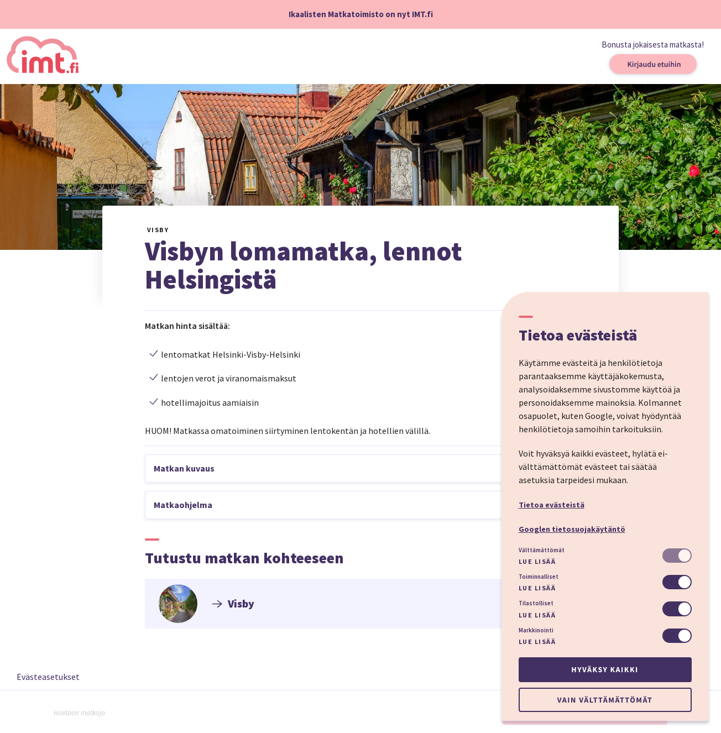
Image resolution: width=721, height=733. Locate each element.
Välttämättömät (542, 550)
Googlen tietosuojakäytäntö (572, 529)
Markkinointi (536, 630)
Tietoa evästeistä (551, 505)
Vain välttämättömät (604, 700)
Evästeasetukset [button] (48, 676)
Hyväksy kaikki (604, 669)
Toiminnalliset (538, 576)
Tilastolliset (536, 603)
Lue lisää (537, 561)
